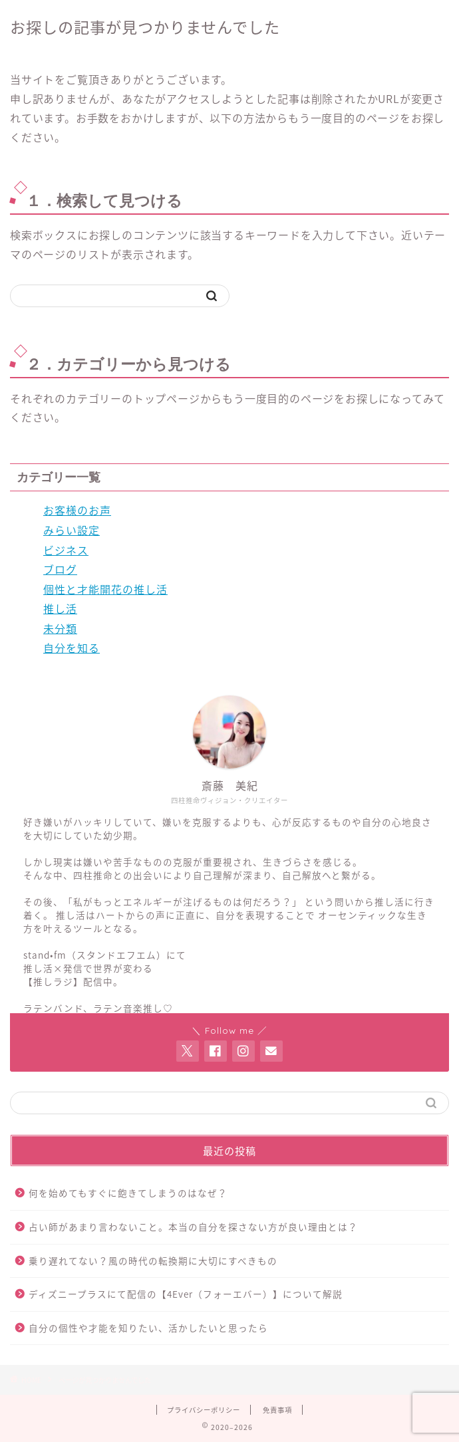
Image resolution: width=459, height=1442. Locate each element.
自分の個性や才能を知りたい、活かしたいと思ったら (148, 1327)
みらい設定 (71, 530)
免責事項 (277, 1410)
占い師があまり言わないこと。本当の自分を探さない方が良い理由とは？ (193, 1226)
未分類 (60, 628)
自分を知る (71, 648)
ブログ (60, 569)
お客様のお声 (77, 510)
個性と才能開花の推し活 (105, 589)
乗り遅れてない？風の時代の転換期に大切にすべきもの (153, 1260)
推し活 (60, 608)
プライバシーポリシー (203, 1410)
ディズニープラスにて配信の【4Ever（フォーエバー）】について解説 (186, 1293)
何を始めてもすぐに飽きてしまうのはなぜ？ (128, 1192)
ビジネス (65, 550)
